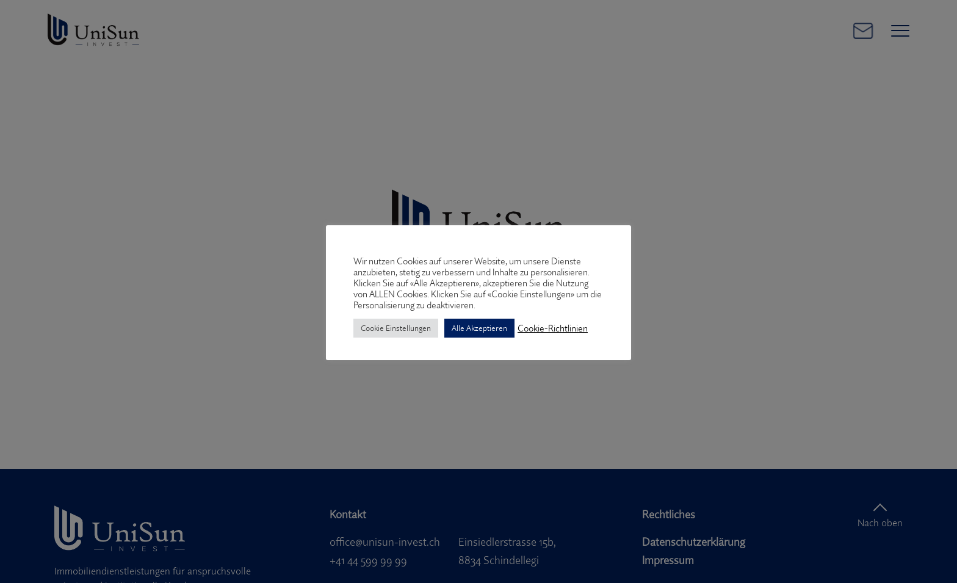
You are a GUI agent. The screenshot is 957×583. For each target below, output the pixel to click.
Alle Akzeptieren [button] (479, 328)
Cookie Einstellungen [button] (396, 328)
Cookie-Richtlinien (553, 328)
